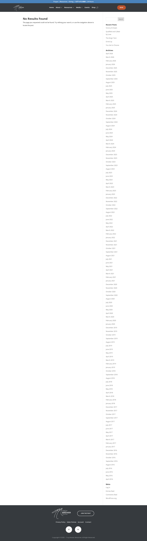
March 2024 (110, 144)
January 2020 (110, 324)
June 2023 (109, 176)
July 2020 (109, 302)
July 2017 (109, 425)
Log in (108, 487)
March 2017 (110, 439)
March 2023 (110, 187)
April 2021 (109, 270)
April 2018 (109, 393)
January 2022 (110, 237)
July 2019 (109, 346)
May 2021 (109, 266)
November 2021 (111, 245)
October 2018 (110, 371)
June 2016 (109, 472)
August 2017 (110, 421)
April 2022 (109, 227)
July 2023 (109, 173)
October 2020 (110, 292)
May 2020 (109, 310)
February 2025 (111, 104)
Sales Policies (71, 522)
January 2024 (110, 151)
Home (51, 7)
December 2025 (111, 68)
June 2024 (109, 133)
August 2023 (110, 169)
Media (78, 7)
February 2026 (111, 61)
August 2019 (110, 342)
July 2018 (109, 382)
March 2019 (110, 360)
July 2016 (109, 468)
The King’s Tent (111, 38)
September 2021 (111, 252)
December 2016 (111, 450)
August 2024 (110, 126)
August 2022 (110, 212)
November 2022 (111, 201)
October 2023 (110, 162)
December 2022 (111, 198)
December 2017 (111, 407)
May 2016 (109, 476)
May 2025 (109, 93)
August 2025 (110, 82)
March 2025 (110, 100)
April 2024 (109, 140)
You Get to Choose (112, 45)
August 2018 (110, 378)
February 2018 (111, 400)
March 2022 (110, 230)
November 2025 (111, 72)
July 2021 (109, 259)
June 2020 (109, 306)
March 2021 (110, 274)
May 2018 (109, 389)
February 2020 (111, 320)
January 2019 (110, 367)
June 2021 (109, 263)
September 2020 (111, 295)
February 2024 (111, 147)
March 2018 (110, 396)
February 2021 (111, 277)
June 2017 (109, 429)
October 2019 (110, 335)
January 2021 (110, 281)
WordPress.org (111, 498)
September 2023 (111, 165)
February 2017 (111, 443)
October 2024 (110, 118)
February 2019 (111, 364)
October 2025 (110, 75)
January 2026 (110, 64)
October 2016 (110, 458)
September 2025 (111, 79)
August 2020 (110, 299)
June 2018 (109, 385)
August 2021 (110, 256)
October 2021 (110, 248)
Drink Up (109, 42)
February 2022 (111, 234)
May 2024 (109, 136)
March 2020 (110, 317)
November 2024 (111, 115)
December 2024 (111, 111)
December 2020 (111, 284)
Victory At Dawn (111, 28)
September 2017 (111, 418)
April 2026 (109, 54)
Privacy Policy (60, 522)
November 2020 (111, 288)
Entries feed (110, 491)
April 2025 (109, 97)
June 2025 (109, 90)
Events (87, 7)
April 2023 (109, 183)
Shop (94, 7)
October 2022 (110, 205)
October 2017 (110, 414)
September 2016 (111, 461)
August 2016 (110, 465)
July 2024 (109, 129)
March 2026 (110, 57)
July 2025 (109, 86)
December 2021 (111, 241)
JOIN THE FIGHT (86, 513)
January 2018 (110, 403)
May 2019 (109, 353)
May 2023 (109, 180)
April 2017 (109, 436)
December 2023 (111, 155)
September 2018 (111, 375)
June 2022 (109, 219)
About (58, 7)
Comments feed (111, 495)
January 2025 (110, 108)
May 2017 (109, 432)
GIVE (121, 7)
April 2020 (109, 313)
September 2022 (111, 209)
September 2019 (111, 338)
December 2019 (111, 328)
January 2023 (110, 194)
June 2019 (109, 349)
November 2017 (111, 411)
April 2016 (109, 479)
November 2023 (111, 158)
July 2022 (109, 216)
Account (81, 522)
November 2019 (111, 331)
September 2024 (111, 122)
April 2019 (109, 357)
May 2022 (109, 223)
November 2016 (111, 454)
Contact (88, 522)
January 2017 (110, 447)
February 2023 (111, 191)
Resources (68, 7)
